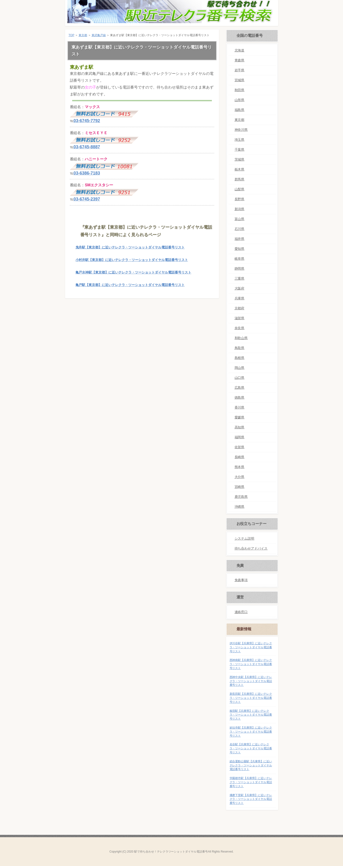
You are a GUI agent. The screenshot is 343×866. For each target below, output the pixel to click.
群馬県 (240, 179)
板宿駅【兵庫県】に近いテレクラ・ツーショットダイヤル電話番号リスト (251, 715)
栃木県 (240, 169)
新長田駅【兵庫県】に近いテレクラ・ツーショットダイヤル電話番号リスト (251, 698)
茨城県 (240, 159)
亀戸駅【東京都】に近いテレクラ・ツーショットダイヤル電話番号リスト (130, 285)
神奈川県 (241, 130)
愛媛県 (240, 417)
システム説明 (244, 538)
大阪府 (240, 288)
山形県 (240, 100)
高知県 (240, 427)
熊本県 (240, 467)
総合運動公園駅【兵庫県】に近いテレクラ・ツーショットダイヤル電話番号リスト (251, 765)
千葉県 (240, 149)
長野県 (240, 199)
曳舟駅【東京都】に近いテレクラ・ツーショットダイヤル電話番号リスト (130, 247)
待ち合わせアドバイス (251, 548)
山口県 (240, 378)
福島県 (240, 110)
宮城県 (240, 80)
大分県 (240, 477)
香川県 (240, 407)
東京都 (83, 35)
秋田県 (240, 90)
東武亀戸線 (99, 35)
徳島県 (240, 397)
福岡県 (240, 437)
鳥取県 (240, 348)
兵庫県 (240, 298)
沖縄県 (240, 506)
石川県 (240, 229)
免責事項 (241, 580)
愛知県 (240, 249)
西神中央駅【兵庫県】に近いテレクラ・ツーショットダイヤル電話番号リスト (251, 681)
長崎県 (240, 457)
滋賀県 (240, 318)
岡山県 (240, 368)
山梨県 (240, 189)
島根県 (240, 358)
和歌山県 (241, 338)
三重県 (240, 278)
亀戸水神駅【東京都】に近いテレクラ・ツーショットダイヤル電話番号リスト (133, 272)
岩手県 (240, 70)
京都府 (240, 308)
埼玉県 (240, 139)
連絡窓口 (241, 612)
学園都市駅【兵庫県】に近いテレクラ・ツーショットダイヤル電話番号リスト (251, 782)
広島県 (240, 387)
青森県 (240, 60)
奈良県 (240, 328)
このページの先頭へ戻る (204, 305)
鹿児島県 (241, 497)
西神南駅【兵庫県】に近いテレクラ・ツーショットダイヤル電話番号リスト (251, 664)
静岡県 (240, 268)
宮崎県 (240, 487)
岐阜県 (240, 258)
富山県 (240, 219)
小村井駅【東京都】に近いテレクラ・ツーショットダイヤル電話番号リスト (132, 260)
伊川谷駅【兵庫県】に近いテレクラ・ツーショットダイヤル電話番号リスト (251, 647)
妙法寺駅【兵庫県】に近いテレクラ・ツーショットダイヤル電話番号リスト (251, 731)
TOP (71, 35)
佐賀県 (240, 447)
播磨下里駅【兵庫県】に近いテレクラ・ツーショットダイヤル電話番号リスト (251, 799)
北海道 (240, 50)
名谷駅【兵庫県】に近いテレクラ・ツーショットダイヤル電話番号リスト (251, 748)
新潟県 (240, 209)
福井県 (240, 239)
